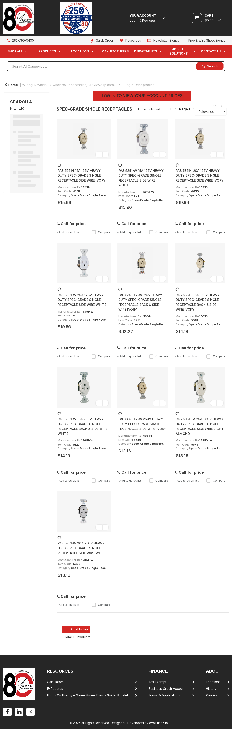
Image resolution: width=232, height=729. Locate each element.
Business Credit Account (167, 688)
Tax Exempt (157, 682)
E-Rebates (55, 688)
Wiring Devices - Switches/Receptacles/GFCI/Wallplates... (69, 85)
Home (11, 85)
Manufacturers (115, 51)
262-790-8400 (23, 40)
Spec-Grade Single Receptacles (93, 195)
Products (47, 51)
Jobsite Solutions (178, 51)
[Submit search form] (209, 66)
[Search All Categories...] (116, 66)
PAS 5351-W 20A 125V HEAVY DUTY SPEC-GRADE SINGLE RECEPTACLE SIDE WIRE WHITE (82, 300)
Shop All (15, 51)
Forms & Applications (164, 695)
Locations (80, 51)
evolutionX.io (158, 723)
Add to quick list (68, 232)
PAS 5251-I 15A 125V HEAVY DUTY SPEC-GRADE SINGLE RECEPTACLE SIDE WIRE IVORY (81, 175)
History (211, 688)
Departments (145, 51)
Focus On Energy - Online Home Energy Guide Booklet (87, 695)
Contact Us (211, 51)
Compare (101, 232)
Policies (211, 695)
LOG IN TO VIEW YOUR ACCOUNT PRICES (142, 95)
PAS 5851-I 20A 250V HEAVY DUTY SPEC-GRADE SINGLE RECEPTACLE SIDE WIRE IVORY (142, 424)
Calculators (55, 682)
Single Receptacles (138, 85)
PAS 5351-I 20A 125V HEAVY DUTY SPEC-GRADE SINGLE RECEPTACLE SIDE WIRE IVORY (200, 175)
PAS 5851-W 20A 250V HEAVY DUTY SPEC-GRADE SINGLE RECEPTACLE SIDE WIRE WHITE (82, 548)
